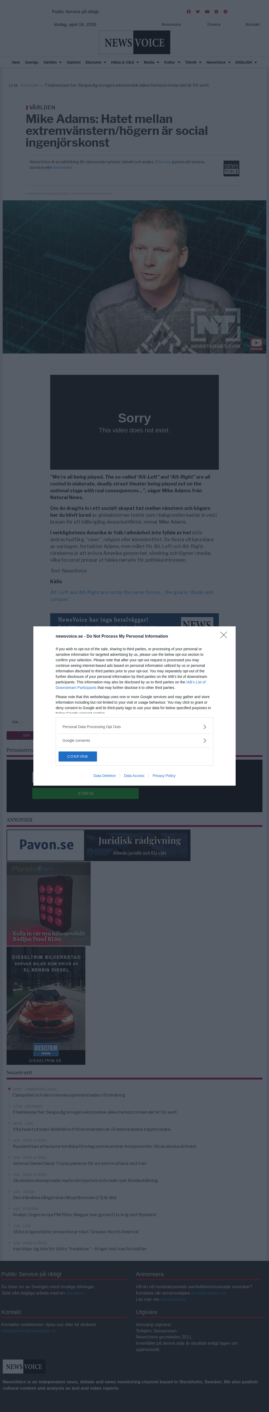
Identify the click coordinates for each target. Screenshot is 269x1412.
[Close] (225, 636)
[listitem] (134, 726)
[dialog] (134, 706)
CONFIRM (83, 756)
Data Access (134, 776)
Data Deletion (105, 776)
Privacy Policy (164, 776)
